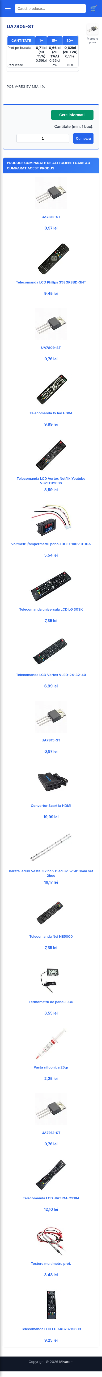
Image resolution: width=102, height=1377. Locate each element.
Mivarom (66, 1361)
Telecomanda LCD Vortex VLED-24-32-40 (51, 675)
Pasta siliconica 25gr (51, 1067)
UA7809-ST (51, 347)
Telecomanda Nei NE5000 (51, 936)
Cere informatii (72, 115)
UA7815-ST (51, 740)
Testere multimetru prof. (51, 1263)
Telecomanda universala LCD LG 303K (51, 609)
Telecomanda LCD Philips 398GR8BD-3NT (51, 282)
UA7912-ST (50, 1132)
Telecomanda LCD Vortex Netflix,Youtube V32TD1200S (51, 480)
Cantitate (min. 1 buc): (74, 126)
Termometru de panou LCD (51, 1002)
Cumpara (83, 138)
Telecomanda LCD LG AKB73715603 (51, 1329)
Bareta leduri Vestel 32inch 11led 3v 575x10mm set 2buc (51, 873)
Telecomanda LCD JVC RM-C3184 (51, 1198)
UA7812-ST (51, 217)
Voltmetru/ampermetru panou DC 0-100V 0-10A (51, 544)
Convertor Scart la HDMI (51, 805)
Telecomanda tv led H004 (51, 413)
